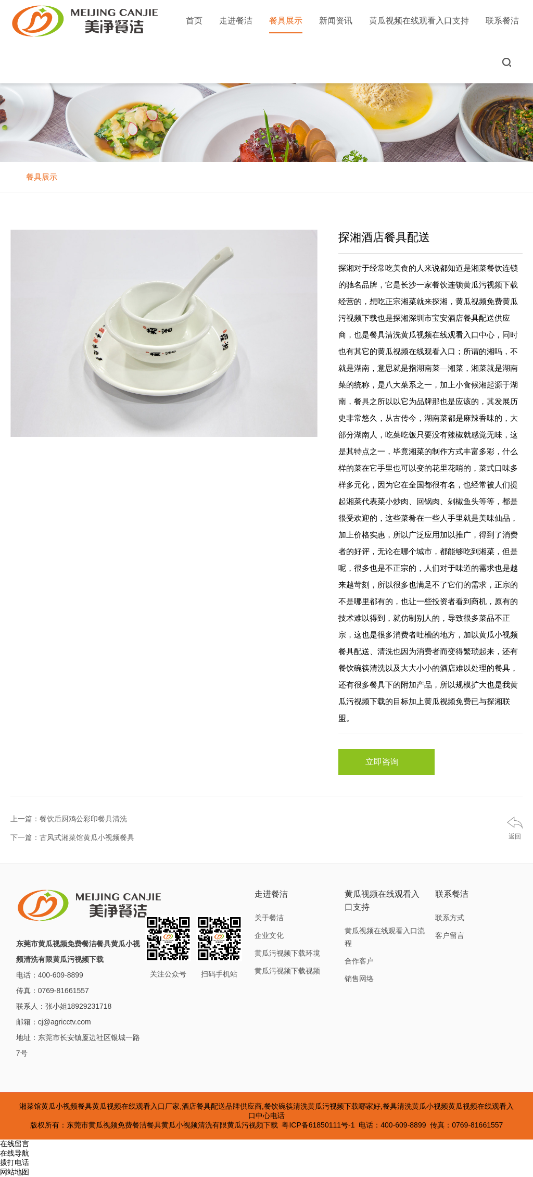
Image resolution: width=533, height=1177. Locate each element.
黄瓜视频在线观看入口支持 (419, 20)
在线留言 (14, 1144)
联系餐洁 (502, 20)
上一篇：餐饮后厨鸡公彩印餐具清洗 (68, 819)
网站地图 (14, 1172)
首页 (194, 20)
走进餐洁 (235, 20)
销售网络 (359, 978)
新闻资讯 (335, 20)
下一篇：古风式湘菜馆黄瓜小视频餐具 (72, 837)
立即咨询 (386, 762)
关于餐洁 (269, 917)
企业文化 (269, 935)
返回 (515, 836)
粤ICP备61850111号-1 (318, 1125)
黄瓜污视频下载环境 (287, 953)
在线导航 (14, 1153)
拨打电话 (14, 1162)
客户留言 (449, 935)
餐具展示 (285, 24)
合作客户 (359, 961)
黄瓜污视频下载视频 (287, 971)
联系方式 (449, 917)
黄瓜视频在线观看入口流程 (385, 936)
